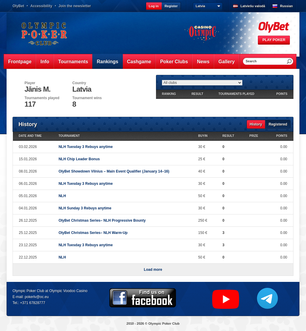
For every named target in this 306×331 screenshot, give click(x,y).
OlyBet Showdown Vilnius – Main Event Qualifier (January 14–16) (114, 171)
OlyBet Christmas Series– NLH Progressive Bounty (102, 220)
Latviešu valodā (253, 6)
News (203, 61)
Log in (154, 6)
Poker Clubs (174, 61)
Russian (286, 6)
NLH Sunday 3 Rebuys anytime (85, 208)
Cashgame (139, 61)
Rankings (107, 61)
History (256, 124)
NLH (62, 196)
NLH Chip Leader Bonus (79, 159)
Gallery (226, 61)
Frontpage (19, 61)
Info (44, 61)
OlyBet (18, 6)
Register (171, 6)
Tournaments (73, 61)
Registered (278, 124)
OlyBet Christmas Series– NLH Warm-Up (93, 233)
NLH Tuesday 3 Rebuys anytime (86, 147)
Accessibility (41, 6)
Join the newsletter (75, 6)
